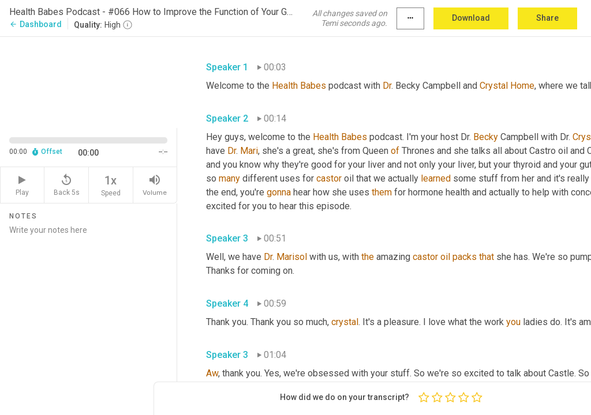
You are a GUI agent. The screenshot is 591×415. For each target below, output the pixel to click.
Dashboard (35, 24)
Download (471, 17)
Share (547, 17)
